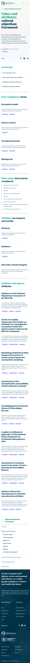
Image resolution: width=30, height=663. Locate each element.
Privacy (3, 652)
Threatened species (8, 537)
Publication (5, 311)
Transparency (5, 655)
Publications (4, 613)
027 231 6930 (19, 616)
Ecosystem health (7, 534)
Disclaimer (4, 649)
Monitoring (4, 566)
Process (4, 526)
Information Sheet (13, 344)
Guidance (11, 311)
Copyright (18, 646)
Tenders (17, 652)
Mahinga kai (6, 540)
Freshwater (5, 51)
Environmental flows (8, 562)
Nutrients (5, 546)
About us (3, 616)
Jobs (2, 619)
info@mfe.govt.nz (21, 610)
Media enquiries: (20, 613)
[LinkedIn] (28, 58)
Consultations (5, 610)
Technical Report (13, 373)
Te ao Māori (12, 169)
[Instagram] (24, 58)
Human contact (7, 543)
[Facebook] (20, 58)
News (3, 607)
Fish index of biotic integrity (10, 552)
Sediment (5, 549)
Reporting (11, 423)
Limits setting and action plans (11, 557)
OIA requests (18, 649)
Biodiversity (5, 114)
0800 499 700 (20, 607)
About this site (5, 646)
